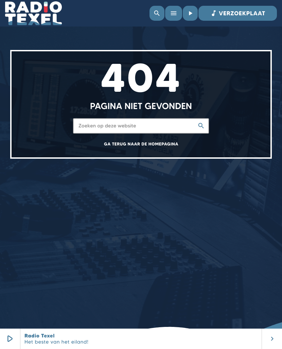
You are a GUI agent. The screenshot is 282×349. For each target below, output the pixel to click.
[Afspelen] (190, 13)
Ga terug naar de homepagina (141, 144)
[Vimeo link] (33, 13)
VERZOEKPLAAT (237, 13)
